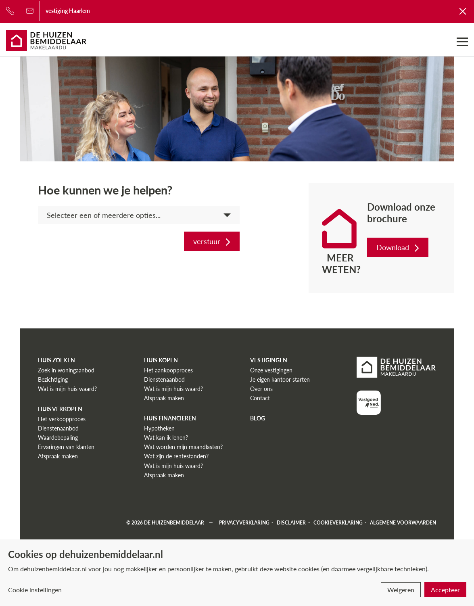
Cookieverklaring (338, 522)
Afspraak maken (58, 456)
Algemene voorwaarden (403, 522)
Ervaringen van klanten (66, 446)
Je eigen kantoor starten (280, 379)
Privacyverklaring (244, 522)
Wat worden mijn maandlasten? (183, 446)
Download (398, 247)
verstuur (212, 241)
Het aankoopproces (168, 370)
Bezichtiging (53, 379)
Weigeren (400, 589)
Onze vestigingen (271, 370)
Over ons (261, 388)
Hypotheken (159, 428)
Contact (260, 398)
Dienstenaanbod (58, 428)
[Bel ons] (10, 11)
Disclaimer (291, 522)
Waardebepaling (58, 437)
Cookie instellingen (35, 589)
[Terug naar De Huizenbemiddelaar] (463, 11)
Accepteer (445, 589)
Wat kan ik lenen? (166, 437)
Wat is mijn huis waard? (67, 388)
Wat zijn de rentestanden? (176, 456)
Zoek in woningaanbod (66, 370)
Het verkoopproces (62, 419)
